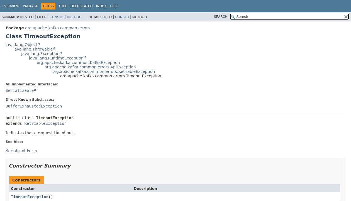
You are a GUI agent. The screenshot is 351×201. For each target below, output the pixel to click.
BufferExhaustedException (34, 106)
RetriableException (45, 123)
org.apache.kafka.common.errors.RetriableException (103, 71)
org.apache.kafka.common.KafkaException (78, 62)
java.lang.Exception (40, 53)
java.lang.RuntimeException (56, 58)
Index (101, 6)
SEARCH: (221, 17)
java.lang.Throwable (33, 49)
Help (114, 6)
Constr (57, 17)
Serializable (20, 90)
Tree (62, 6)
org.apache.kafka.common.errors (57, 28)
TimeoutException (29, 197)
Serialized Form (21, 151)
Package (30, 6)
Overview (11, 6)
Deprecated (81, 6)
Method (74, 17)
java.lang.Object (21, 44)
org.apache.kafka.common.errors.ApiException (90, 67)
